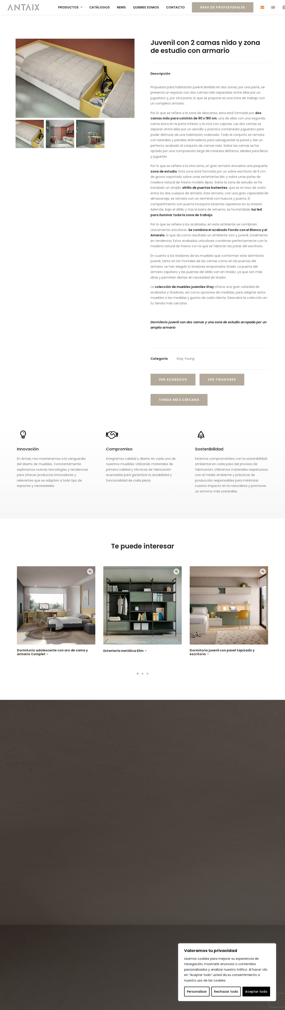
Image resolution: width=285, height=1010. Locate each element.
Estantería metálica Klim (125, 651)
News (121, 7)
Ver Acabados (173, 379)
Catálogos (99, 7)
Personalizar (197, 991)
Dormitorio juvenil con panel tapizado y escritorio (222, 652)
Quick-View (90, 571)
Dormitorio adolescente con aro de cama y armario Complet (52, 652)
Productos (70, 7)
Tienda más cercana (179, 400)
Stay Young (185, 358)
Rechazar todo (226, 991)
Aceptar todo (256, 991)
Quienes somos (146, 7)
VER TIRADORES (222, 379)
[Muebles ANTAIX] (23, 7)
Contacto (175, 7)
